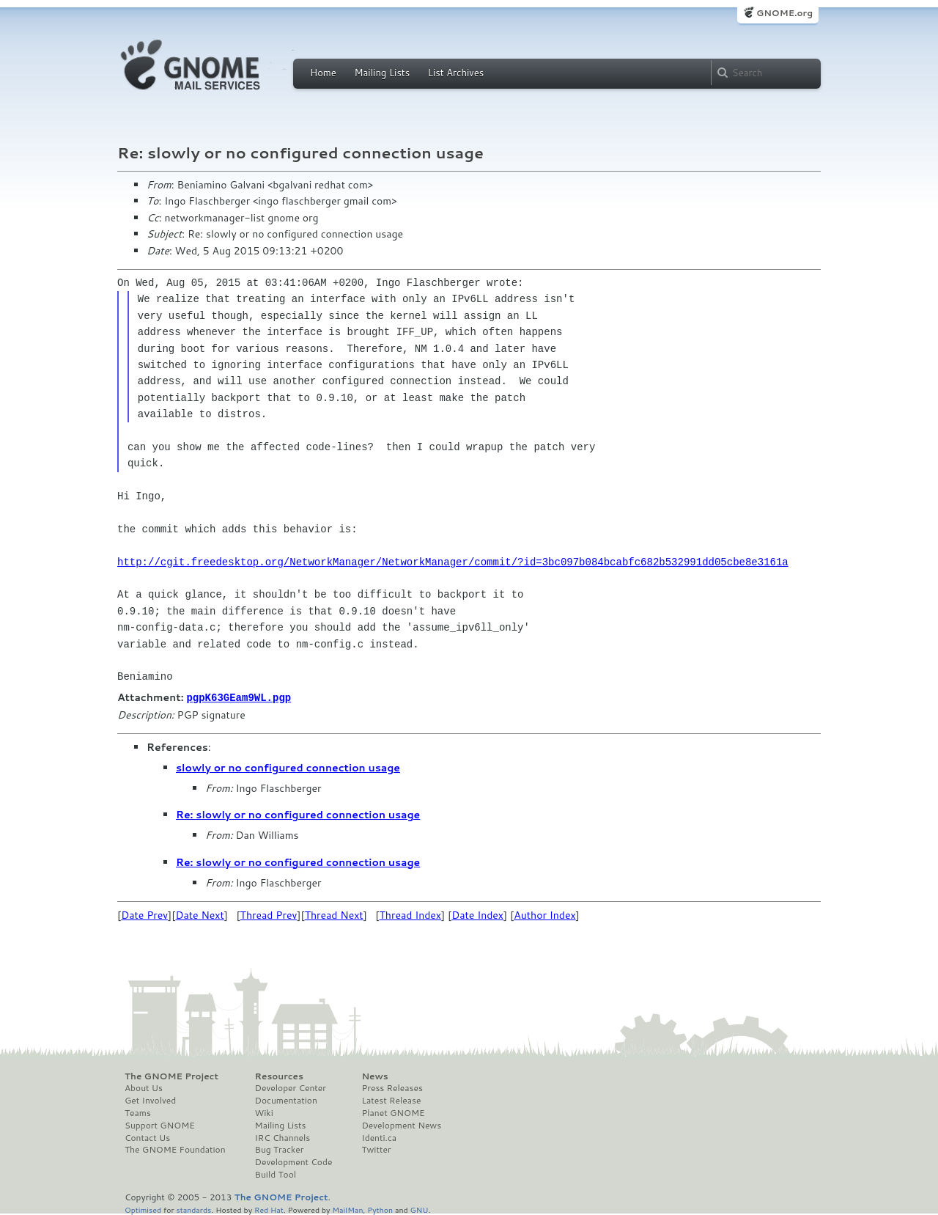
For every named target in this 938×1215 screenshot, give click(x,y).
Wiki (264, 1112)
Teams (138, 1112)
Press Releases (391, 1087)
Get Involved (150, 1100)
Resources (279, 1076)
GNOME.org (784, 13)
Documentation (286, 1100)
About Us (144, 1087)
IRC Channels (283, 1137)
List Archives (456, 72)
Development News (401, 1125)
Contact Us (147, 1137)
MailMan (347, 1208)
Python (380, 1208)
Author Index (544, 914)
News (374, 1076)
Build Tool (275, 1174)
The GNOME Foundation (175, 1149)
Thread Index (411, 914)
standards (193, 1208)
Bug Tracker (279, 1149)
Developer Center (290, 1087)
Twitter (376, 1149)
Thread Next (334, 914)
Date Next (199, 914)
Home (323, 72)
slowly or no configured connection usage (288, 767)
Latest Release (391, 1100)
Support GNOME (160, 1125)
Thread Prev (269, 914)
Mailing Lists (382, 72)
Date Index (477, 914)
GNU (419, 1208)
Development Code (294, 1161)
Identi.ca (378, 1137)
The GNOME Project (171, 1076)
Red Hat (269, 1208)
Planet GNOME (392, 1112)
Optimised (143, 1208)
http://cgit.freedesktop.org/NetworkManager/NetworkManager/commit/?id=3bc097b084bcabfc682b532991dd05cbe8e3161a (453, 562)
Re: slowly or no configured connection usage (298, 814)
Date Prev (144, 914)
